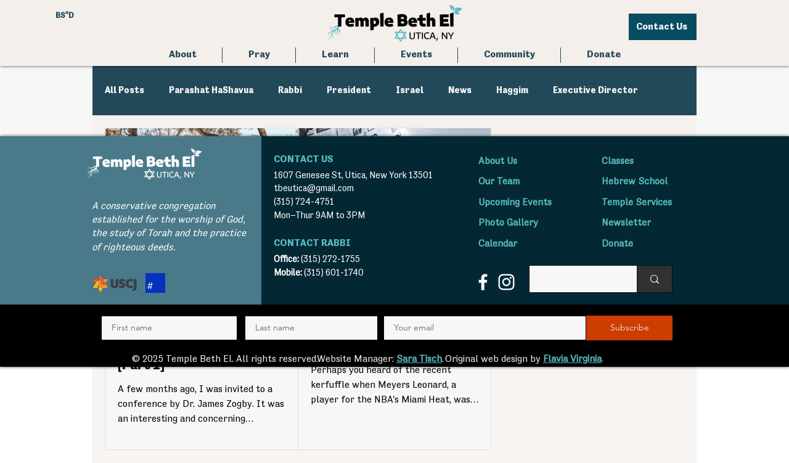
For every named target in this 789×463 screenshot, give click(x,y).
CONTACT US (303, 160)
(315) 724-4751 (304, 202)
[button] (259, 55)
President (349, 90)
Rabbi (290, 90)
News (460, 90)
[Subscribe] (629, 328)
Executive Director (595, 90)
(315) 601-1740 (334, 272)
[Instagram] (506, 282)
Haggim (512, 90)
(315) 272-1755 (330, 259)
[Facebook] (483, 282)
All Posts (124, 90)
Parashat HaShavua (211, 90)
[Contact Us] (663, 27)
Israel (409, 90)
